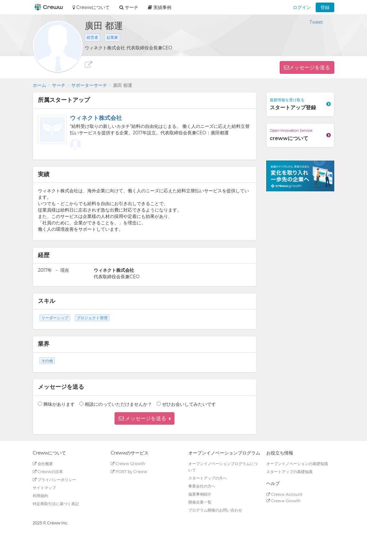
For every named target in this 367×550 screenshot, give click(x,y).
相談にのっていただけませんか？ (118, 404)
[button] (145, 418)
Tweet (316, 22)
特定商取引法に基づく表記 (56, 503)
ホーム (39, 85)
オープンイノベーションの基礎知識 (297, 463)
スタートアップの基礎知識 (289, 471)
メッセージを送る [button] (309, 67)
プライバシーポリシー (54, 479)
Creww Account (284, 494)
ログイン (302, 7)
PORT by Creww (129, 471)
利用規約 (40, 495)
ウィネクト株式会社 (96, 117)
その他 (47, 360)
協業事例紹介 (199, 494)
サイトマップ (44, 487)
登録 (324, 7)
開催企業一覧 (199, 502)
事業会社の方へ (201, 486)
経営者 (92, 37)
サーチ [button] (128, 7)
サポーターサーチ (89, 85)
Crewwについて (91, 7)
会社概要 (43, 463)
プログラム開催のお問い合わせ (215, 510)
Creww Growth (128, 463)
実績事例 (159, 7)
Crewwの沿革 (48, 471)
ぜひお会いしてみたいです (189, 404)
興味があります (59, 404)
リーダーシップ (54, 317)
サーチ (58, 85)
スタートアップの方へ (207, 478)
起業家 (112, 37)
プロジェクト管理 (92, 317)
